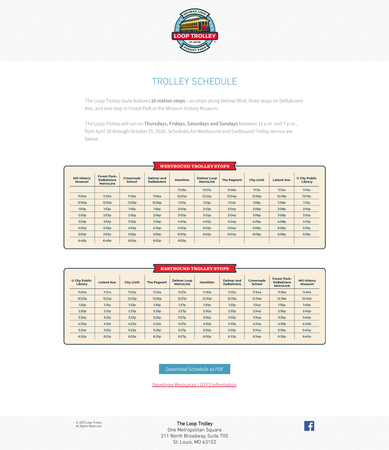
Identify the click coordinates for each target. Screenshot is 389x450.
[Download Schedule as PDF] (194, 369)
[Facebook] (309, 426)
